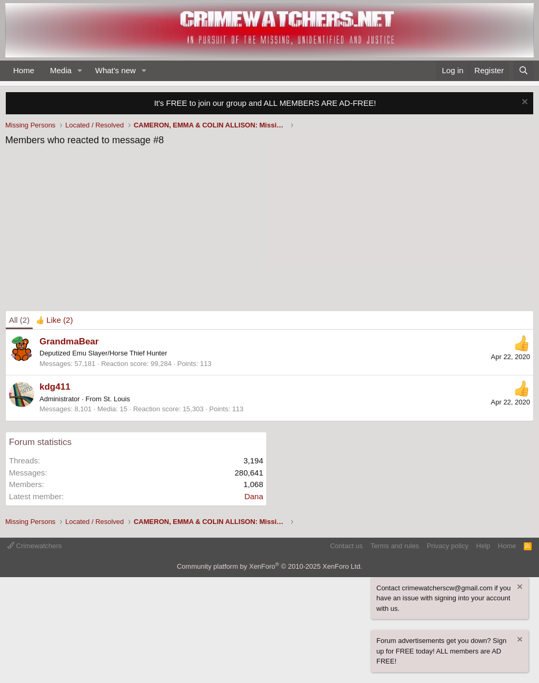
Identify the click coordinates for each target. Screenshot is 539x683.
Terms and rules (395, 546)
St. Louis (116, 399)
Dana (253, 496)
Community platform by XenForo (269, 566)
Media (61, 70)
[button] (80, 71)
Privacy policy (447, 546)
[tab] (54, 320)
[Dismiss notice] (523, 102)
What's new (115, 70)
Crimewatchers (34, 546)
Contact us (346, 546)
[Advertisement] (269, 231)
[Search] (523, 71)
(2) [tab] (19, 319)
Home (23, 70)
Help (483, 546)
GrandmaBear (68, 341)
